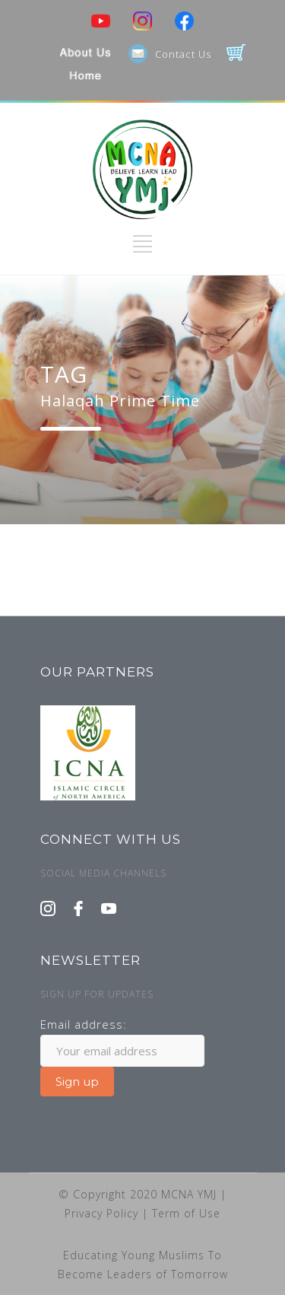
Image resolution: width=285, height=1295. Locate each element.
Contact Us (183, 54)
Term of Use (186, 1213)
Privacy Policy (103, 1213)
